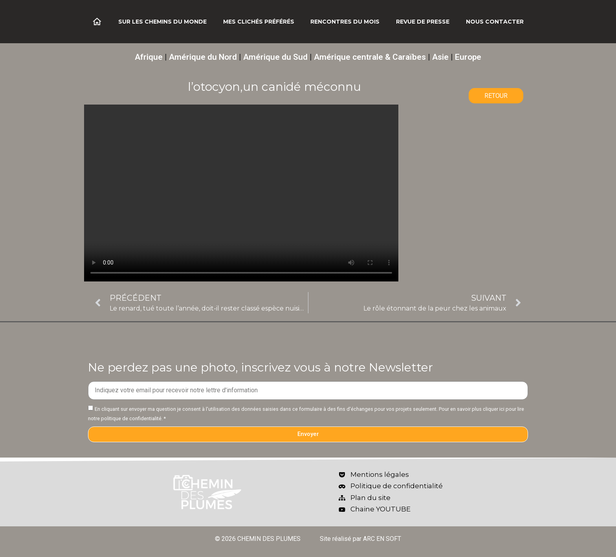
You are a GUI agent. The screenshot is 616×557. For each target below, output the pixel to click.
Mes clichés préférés (258, 21)
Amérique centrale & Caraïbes (370, 57)
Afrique (149, 57)
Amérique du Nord (203, 57)
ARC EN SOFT (382, 538)
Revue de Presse (422, 21)
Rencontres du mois (345, 21)
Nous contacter (495, 21)
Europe (468, 57)
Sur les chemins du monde (162, 21)
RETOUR (496, 95)
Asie (440, 57)
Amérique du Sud (275, 57)
